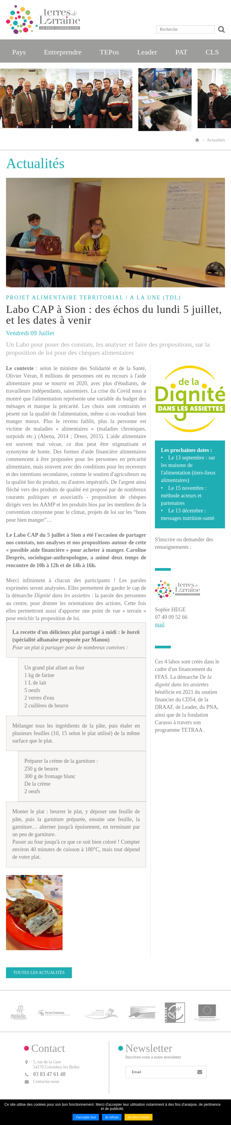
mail (160, 625)
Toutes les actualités (39, 972)
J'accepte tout (85, 1117)
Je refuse (112, 1117)
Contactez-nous (46, 1081)
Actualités (216, 140)
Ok (220, 29)
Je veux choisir (138, 1117)
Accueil (197, 140)
